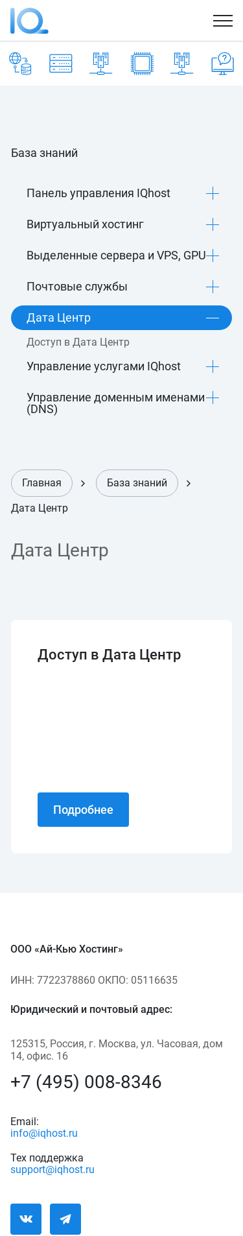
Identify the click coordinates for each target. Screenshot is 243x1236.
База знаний (137, 483)
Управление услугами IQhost (104, 366)
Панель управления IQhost (98, 193)
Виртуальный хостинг (85, 224)
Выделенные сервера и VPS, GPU (116, 255)
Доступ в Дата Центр (78, 342)
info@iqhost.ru (44, 1132)
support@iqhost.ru (48, 1168)
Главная (42, 483)
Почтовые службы (77, 286)
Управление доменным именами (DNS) (116, 403)
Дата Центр (59, 317)
